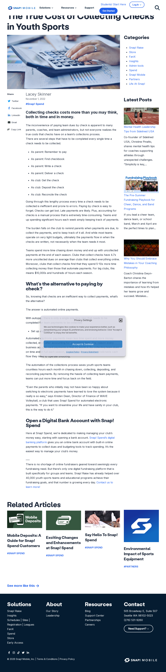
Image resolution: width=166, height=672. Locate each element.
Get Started (108, 10)
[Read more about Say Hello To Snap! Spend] (102, 519)
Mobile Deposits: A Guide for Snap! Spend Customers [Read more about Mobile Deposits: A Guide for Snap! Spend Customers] (24, 540)
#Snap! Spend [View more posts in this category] (16, 553)
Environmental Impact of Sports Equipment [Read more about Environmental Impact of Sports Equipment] (139, 553)
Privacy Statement (89, 352)
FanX (132, 56)
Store (132, 52)
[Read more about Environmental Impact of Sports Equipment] (141, 526)
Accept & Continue (83, 344)
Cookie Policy (72, 352)
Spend (133, 70)
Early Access (15, 642)
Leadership (52, 615)
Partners (134, 79)
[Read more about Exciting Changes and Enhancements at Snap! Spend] (63, 520)
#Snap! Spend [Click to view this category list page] (35, 104)
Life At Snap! (137, 83)
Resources (68, 7)
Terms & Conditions (47, 659)
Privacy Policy (67, 659)
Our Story (52, 611)
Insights (133, 61)
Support (89, 7)
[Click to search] (157, 7)
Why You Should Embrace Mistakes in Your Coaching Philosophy (140, 263)
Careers (90, 624)
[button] (120, 320)
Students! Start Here (113, 4)
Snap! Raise (136, 47)
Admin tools (136, 65)
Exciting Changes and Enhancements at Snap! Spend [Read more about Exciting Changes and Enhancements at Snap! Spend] (63, 542)
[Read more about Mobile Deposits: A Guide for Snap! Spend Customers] (24, 519)
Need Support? (137, 628)
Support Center (94, 615)
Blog (87, 611)
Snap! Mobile (137, 74)
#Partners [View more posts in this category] (131, 566)
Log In (135, 4)
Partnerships (93, 620)
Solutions (45, 7)
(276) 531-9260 (133, 620)
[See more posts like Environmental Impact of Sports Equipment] (23, 586)
